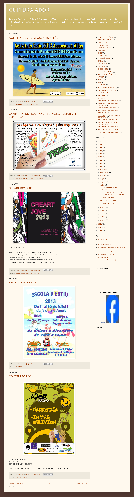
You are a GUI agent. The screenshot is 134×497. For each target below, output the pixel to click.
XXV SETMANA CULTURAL (108, 108)
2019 (100, 147)
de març (103, 214)
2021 (100, 141)
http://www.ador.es (104, 257)
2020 (100, 144)
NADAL (101, 79)
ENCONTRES (102, 64)
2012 (100, 224)
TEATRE (101, 98)
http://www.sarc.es (104, 242)
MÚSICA (28, 477)
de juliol (103, 182)
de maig (103, 207)
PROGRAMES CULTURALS (107, 90)
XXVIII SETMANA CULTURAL (108, 120)
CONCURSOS (102, 56)
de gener (103, 220)
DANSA (100, 61)
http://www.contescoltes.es (106, 252)
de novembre (104, 172)
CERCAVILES (103, 50)
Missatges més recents (16, 483)
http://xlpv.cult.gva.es (105, 239)
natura (100, 82)
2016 (100, 157)
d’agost (102, 179)
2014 (100, 163)
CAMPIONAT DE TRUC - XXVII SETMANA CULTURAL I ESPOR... (112, 193)
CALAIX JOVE (20, 273)
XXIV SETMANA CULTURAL (108, 101)
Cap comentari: (35, 101)
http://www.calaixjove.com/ (106, 254)
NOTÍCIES (101, 85)
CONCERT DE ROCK (21, 376)
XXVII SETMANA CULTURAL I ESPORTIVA (29, 178)
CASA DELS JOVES (33, 104)
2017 (100, 154)
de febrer (103, 217)
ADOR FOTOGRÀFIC (105, 37)
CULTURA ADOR (29, 10)
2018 (100, 151)
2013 (100, 166)
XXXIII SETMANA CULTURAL (108, 132)
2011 (100, 227)
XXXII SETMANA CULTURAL (108, 129)
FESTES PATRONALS (105, 72)
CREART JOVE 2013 (20, 188)
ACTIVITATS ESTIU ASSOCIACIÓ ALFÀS (33, 37)
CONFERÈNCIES (104, 58)
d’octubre (103, 175)
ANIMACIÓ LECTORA (106, 40)
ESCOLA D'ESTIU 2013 (22, 282)
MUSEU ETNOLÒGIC (32, 273)
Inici (49, 483)
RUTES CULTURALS (105, 93)
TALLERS (19, 367)
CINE (100, 53)
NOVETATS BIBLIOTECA (107, 87)
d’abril (102, 211)
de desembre (104, 169)
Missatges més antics (82, 483)
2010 (100, 230)
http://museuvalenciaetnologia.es (108, 260)
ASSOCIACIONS (21, 104)
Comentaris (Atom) (24, 487)
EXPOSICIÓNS (103, 69)
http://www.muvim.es (105, 244)
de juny (102, 185)
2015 (100, 160)
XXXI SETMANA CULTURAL (108, 127)
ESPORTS (101, 66)
